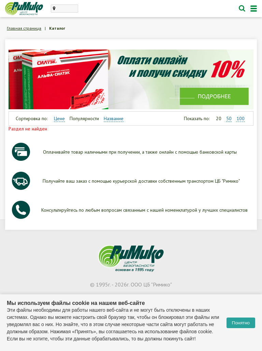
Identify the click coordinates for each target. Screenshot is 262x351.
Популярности (84, 118)
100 (240, 118)
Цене (59, 118)
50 (229, 118)
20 (218, 118)
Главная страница (24, 28)
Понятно (241, 322)
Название (113, 118)
